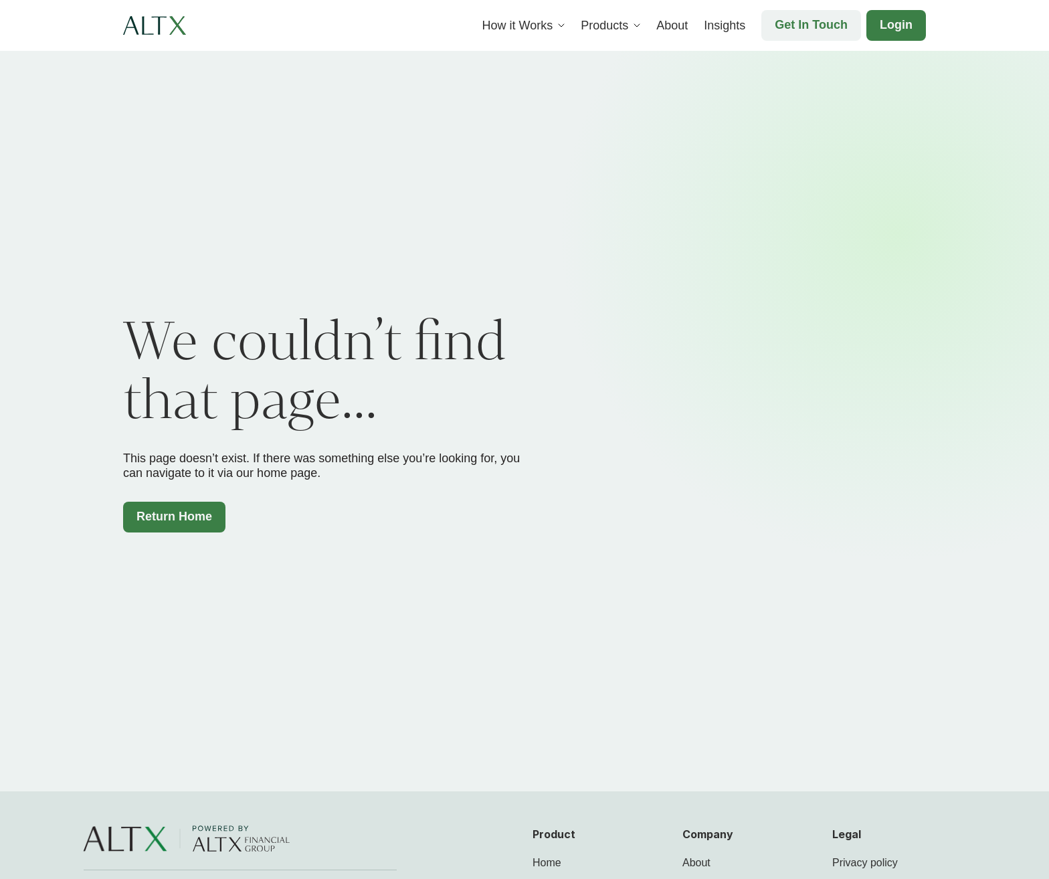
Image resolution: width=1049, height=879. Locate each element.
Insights (724, 25)
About (672, 25)
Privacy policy (865, 862)
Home (547, 862)
